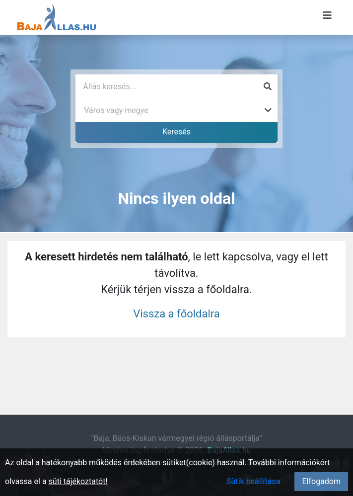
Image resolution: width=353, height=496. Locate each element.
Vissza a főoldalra (176, 314)
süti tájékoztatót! (78, 481)
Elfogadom (321, 481)
